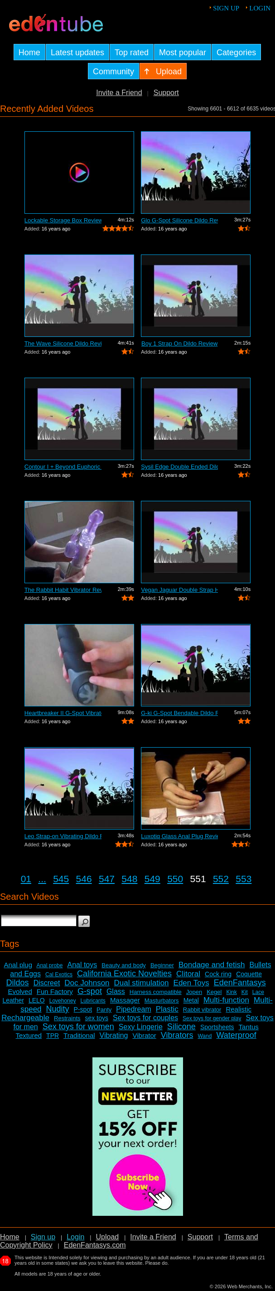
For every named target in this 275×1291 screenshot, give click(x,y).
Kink (231, 992)
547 (107, 878)
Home (9, 1237)
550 (175, 878)
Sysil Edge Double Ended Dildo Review (179, 466)
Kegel (214, 992)
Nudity (57, 1008)
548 (129, 878)
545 (61, 878)
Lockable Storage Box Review (62, 220)
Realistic (238, 1009)
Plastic (167, 1009)
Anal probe (49, 965)
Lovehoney (62, 1001)
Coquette (249, 974)
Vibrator (144, 1035)
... (42, 878)
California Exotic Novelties (124, 973)
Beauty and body (123, 965)
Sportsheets (217, 1027)
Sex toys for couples (145, 1018)
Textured (29, 1035)
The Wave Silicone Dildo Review (62, 343)
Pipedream (133, 1009)
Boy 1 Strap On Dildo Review (179, 343)
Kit (244, 992)
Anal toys (82, 965)
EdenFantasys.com (95, 1245)
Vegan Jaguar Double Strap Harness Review (179, 589)
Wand (205, 1036)
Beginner (162, 965)
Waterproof (236, 1035)
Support (166, 92)
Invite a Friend (119, 92)
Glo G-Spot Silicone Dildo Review (179, 220)
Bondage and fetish (212, 964)
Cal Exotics (58, 974)
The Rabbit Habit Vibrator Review (62, 589)
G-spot (89, 991)
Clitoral (188, 973)
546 (84, 878)
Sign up (226, 8)
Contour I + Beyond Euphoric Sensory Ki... (62, 466)
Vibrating (114, 1035)
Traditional (79, 1035)
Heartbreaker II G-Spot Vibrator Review (62, 713)
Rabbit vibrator (202, 1009)
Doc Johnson (86, 983)
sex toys (96, 1018)
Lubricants (92, 1001)
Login (259, 8)
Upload (107, 1237)
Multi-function (226, 1000)
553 (243, 878)
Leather (13, 1000)
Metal (191, 1000)
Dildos (17, 982)
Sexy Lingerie (141, 1027)
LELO (37, 1000)
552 (221, 878)
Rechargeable (25, 1017)
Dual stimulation (141, 983)
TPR (52, 1035)
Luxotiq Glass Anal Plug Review (179, 836)
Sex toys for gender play (212, 1018)
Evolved (20, 991)
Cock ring (218, 974)
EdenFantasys (240, 982)
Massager (125, 1000)
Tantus (249, 1027)
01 (26, 878)
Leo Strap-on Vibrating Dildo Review (62, 836)
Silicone (181, 1026)
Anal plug (18, 965)
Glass (115, 991)
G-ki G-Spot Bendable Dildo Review (179, 713)
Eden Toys (191, 983)
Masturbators (162, 1000)
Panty (103, 1009)
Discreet (47, 983)
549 (152, 878)
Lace (258, 992)
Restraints (67, 1018)
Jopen (194, 992)
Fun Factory (55, 991)
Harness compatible (156, 992)
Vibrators (177, 1035)
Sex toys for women (78, 1026)
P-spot (83, 1009)
